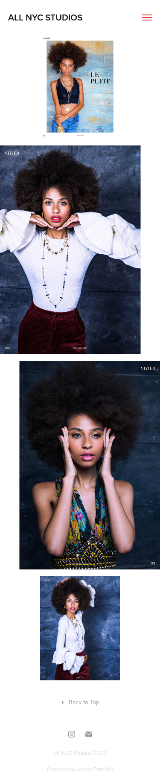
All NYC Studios (45, 17)
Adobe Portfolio (94, 769)
